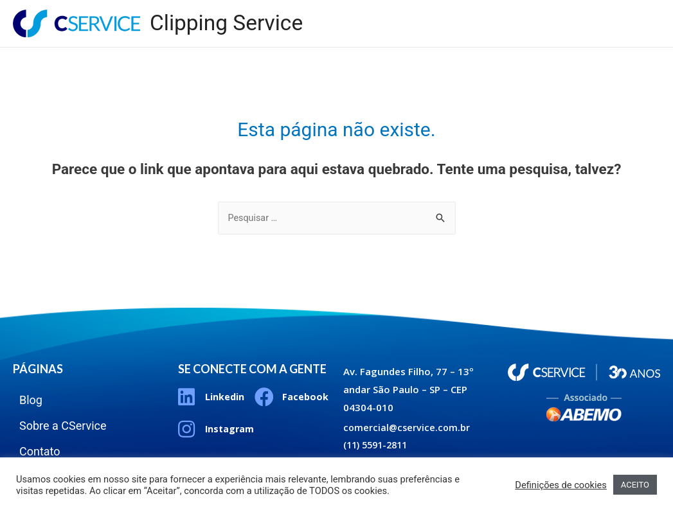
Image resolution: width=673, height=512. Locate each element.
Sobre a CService (531, 12)
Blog (450, 12)
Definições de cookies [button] (561, 485)
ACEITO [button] (635, 485)
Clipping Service (230, 23)
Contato (620, 12)
